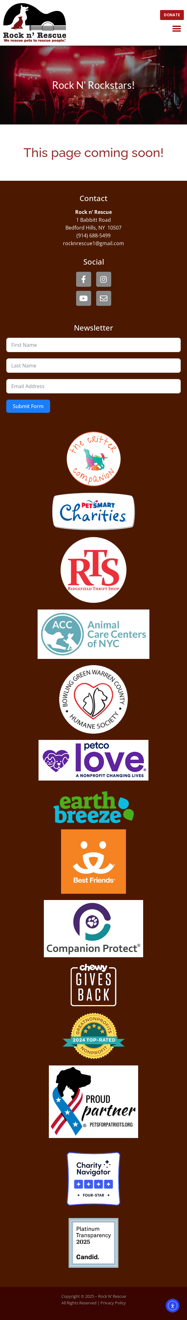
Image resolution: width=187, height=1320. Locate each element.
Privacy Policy (113, 1303)
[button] (177, 29)
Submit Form (28, 406)
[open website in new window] (172, 15)
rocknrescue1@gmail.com (93, 243)
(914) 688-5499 (93, 235)
